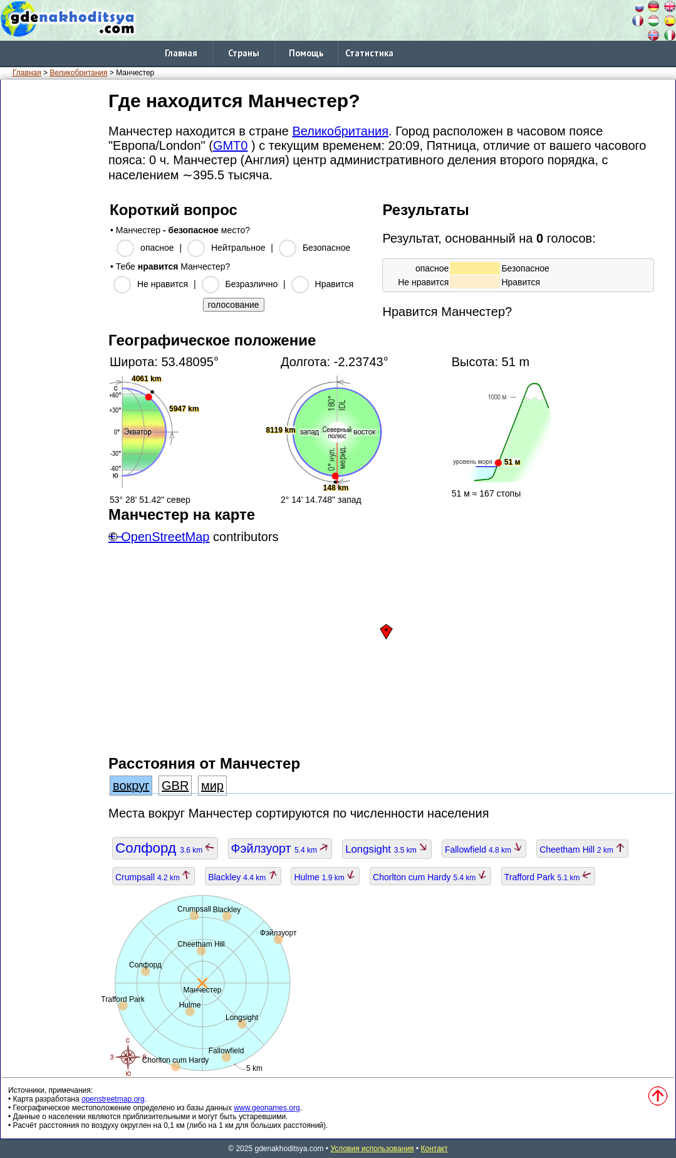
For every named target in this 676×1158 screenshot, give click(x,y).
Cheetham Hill (582, 850)
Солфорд (165, 848)
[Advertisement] (52, 275)
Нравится (334, 284)
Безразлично (252, 284)
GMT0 (230, 145)
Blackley (243, 877)
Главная (181, 53)
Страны (243, 53)
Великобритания (78, 72)
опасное (157, 248)
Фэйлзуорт (280, 848)
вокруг (131, 785)
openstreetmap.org (113, 1099)
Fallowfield (484, 850)
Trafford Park (548, 877)
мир (212, 785)
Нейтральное (238, 248)
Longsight (387, 849)
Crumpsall (153, 877)
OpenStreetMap (165, 537)
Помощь (306, 53)
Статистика (369, 53)
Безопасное (326, 248)
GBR (175, 785)
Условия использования (371, 1148)
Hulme (325, 877)
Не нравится (162, 284)
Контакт (434, 1148)
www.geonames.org (266, 1107)
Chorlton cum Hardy (430, 877)
